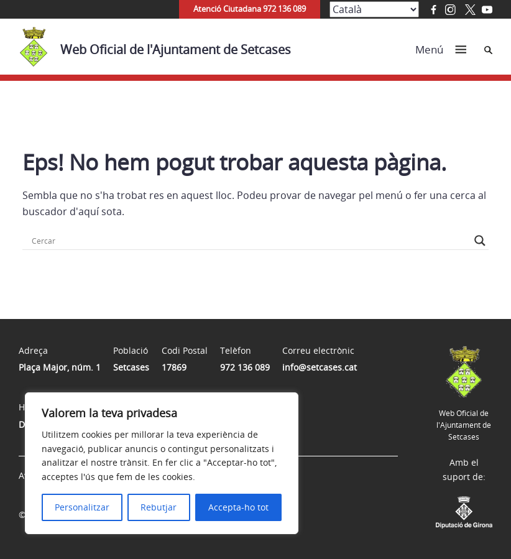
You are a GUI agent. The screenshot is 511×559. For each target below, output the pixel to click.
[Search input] (250, 240)
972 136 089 (245, 367)
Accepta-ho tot (238, 507)
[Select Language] (374, 9)
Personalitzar (82, 507)
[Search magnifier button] (480, 240)
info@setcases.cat (319, 367)
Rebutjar (158, 507)
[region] (161, 463)
